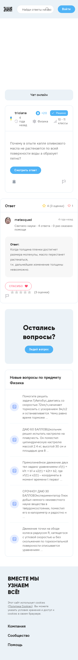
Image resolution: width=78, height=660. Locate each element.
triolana (21, 113)
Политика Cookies (20, 606)
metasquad (23, 219)
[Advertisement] (39, 52)
